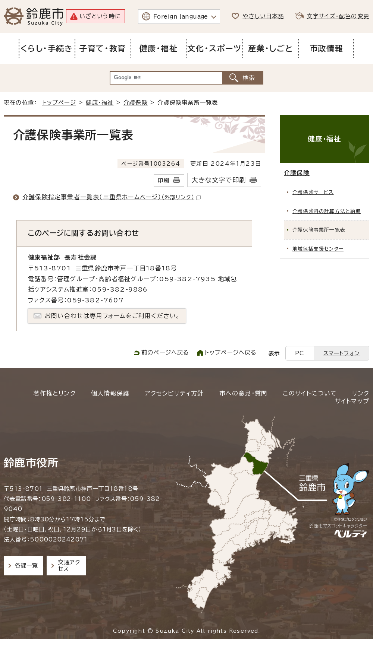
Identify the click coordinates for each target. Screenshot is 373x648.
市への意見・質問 (243, 393)
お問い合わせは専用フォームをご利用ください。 (112, 316)
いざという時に (100, 16)
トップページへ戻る (231, 352)
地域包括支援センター (318, 249)
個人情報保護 (110, 393)
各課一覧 (26, 565)
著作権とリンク (54, 393)
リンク (360, 393)
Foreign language (180, 16)
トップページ (59, 102)
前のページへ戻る (165, 352)
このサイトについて (310, 393)
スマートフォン (341, 353)
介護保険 (135, 102)
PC (299, 353)
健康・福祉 (99, 102)
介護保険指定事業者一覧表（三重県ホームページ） (111, 197)
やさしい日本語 (263, 16)
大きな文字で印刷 (218, 180)
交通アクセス (69, 565)
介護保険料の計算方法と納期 (326, 211)
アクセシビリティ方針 (174, 393)
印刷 (163, 180)
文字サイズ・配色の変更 (338, 16)
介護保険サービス (313, 192)
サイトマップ (352, 401)
